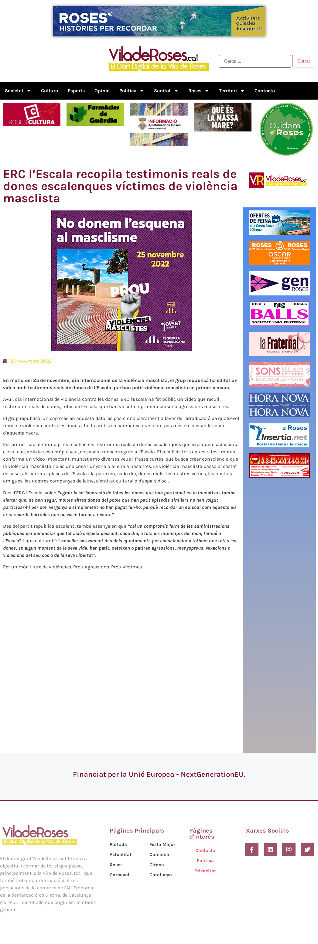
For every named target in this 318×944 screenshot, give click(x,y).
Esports (76, 91)
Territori (232, 90)
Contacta (265, 91)
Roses (198, 90)
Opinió (102, 91)
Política (131, 90)
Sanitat (166, 90)
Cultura (49, 91)
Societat (18, 90)
